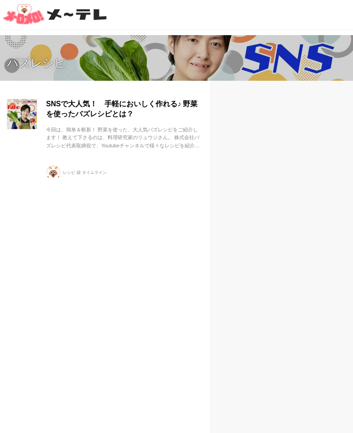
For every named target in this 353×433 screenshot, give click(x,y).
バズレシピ (36, 62)
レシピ (69, 172)
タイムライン (94, 172)
